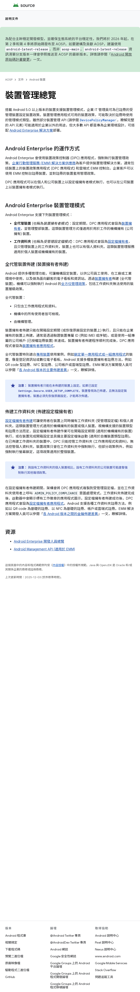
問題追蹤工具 (104, 977)
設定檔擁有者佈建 (19, 421)
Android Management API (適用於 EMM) (44, 549)
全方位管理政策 (73, 284)
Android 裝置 (37, 79)
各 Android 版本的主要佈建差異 (43, 370)
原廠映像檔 (12, 963)
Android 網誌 (59, 949)
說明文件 (12, 19)
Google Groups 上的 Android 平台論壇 (70, 965)
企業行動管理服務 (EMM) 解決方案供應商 (44, 163)
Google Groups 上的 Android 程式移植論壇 (70, 985)
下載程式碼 (12, 949)
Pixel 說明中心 (104, 942)
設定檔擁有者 (118, 242)
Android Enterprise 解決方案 (31, 130)
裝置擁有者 (103, 279)
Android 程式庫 (15, 935)
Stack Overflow (105, 970)
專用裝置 (43, 354)
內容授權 (58, 565)
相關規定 (11, 942)
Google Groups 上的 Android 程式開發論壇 (70, 975)
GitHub (10, 977)
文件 (21, 79)
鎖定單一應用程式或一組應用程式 (100, 354)
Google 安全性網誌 (63, 956)
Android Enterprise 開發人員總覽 (39, 541)
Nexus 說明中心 (105, 949)
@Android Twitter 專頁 (65, 935)
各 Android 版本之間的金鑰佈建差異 (70, 514)
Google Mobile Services (111, 963)
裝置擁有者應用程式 (37, 346)
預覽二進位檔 (14, 956)
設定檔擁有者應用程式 (46, 503)
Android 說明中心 (107, 935)
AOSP (8, 79)
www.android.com (108, 956)
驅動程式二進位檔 (17, 970)
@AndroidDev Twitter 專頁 (68, 942)
